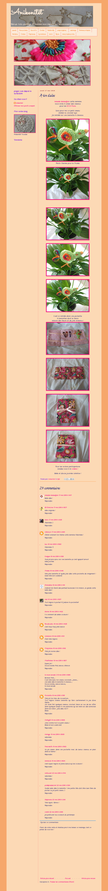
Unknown (48, 532)
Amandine (48, 585)
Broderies (15, 34)
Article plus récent (47, 878)
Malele (47, 571)
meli (46, 599)
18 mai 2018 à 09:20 (54, 544)
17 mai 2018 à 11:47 (65, 495)
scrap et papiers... (62, 30)
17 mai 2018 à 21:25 (55, 520)
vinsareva (48, 636)
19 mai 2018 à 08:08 (57, 734)
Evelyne (47, 556)
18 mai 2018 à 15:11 (58, 636)
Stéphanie (48, 800)
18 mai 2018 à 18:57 (60, 661)
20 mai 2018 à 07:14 (59, 773)
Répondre (48, 501)
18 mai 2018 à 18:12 (59, 648)
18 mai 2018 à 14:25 (60, 624)
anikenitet (19, 103)
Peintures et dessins (84, 30)
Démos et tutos (23, 30)
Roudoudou (49, 624)
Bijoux (57, 34)
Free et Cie (34, 30)
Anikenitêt (26, 13)
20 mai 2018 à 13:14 (63, 785)
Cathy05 (48, 720)
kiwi (46, 544)
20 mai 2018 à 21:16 (58, 800)
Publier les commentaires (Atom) (62, 882)
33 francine (49, 507)
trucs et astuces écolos (68, 34)
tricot (51, 34)
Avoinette (48, 695)
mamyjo (47, 734)
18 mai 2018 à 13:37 (54, 599)
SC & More (71, 106)
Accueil (14, 30)
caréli (47, 812)
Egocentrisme (42, 34)
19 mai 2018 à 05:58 (58, 720)
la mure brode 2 (51, 675)
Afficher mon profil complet (24, 106)
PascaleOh (48, 747)
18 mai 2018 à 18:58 (63, 675)
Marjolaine (49, 648)
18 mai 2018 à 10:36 (57, 556)
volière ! (75, 469)
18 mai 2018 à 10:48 (56, 571)
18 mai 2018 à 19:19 (58, 695)
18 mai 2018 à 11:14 (59, 585)
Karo (46, 520)
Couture (23, 34)
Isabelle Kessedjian (61, 101)
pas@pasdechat (50, 785)
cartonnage (73, 30)
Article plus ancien (88, 878)
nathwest (48, 773)
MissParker (49, 661)
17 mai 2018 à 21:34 (58, 532)
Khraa (47, 612)
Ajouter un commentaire (49, 822)
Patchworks (51, 30)
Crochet (42, 30)
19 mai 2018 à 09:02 (59, 747)
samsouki (48, 761)
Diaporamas (32, 34)
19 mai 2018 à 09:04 (58, 761)
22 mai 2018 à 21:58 (56, 812)
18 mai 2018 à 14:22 (56, 612)
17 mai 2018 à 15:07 (60, 507)
